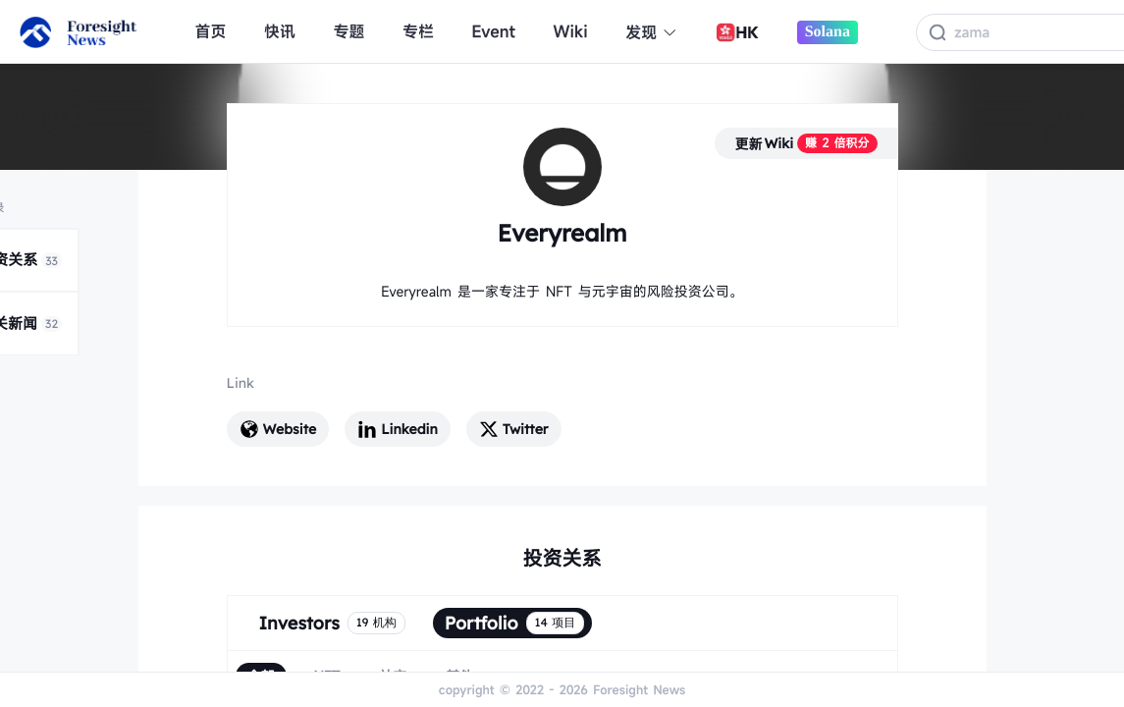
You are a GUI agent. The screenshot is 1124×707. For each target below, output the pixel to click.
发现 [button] (651, 32)
